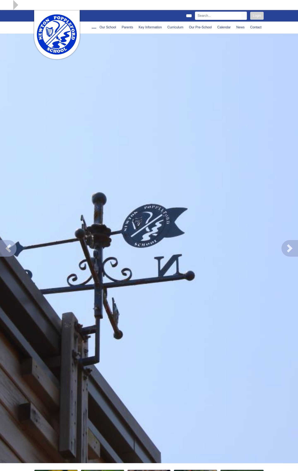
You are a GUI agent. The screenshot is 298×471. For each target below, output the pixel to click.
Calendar (224, 27)
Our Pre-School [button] (200, 27)
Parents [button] (127, 27)
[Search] (218, 16)
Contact (256, 27)
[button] (8, 248)
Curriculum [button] (175, 27)
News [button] (240, 27)
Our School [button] (108, 27)
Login (257, 15)
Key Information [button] (150, 27)
